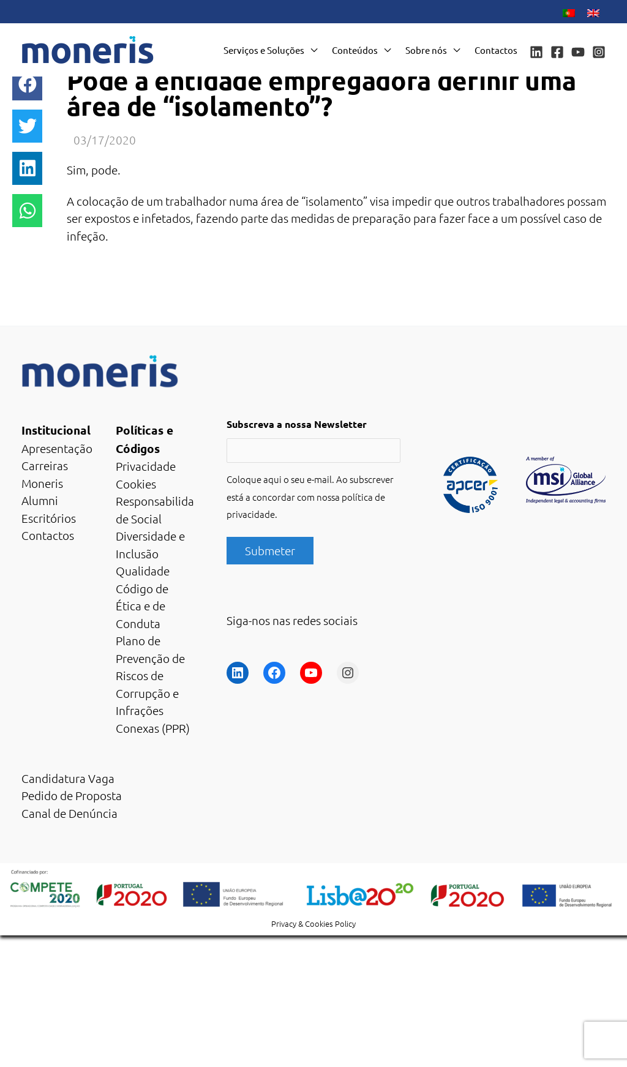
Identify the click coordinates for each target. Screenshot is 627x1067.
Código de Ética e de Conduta (142, 606)
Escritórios (48, 518)
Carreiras (44, 465)
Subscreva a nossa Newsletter (297, 423)
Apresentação (56, 448)
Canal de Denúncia (69, 813)
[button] (27, 83)
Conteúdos (355, 50)
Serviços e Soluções (263, 50)
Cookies (136, 483)
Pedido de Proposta (71, 795)
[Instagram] (599, 52)
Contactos (496, 50)
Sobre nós (426, 50)
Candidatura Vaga (68, 778)
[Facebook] (557, 52)
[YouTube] (578, 52)
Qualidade (143, 570)
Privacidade (146, 466)
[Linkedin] (536, 52)
